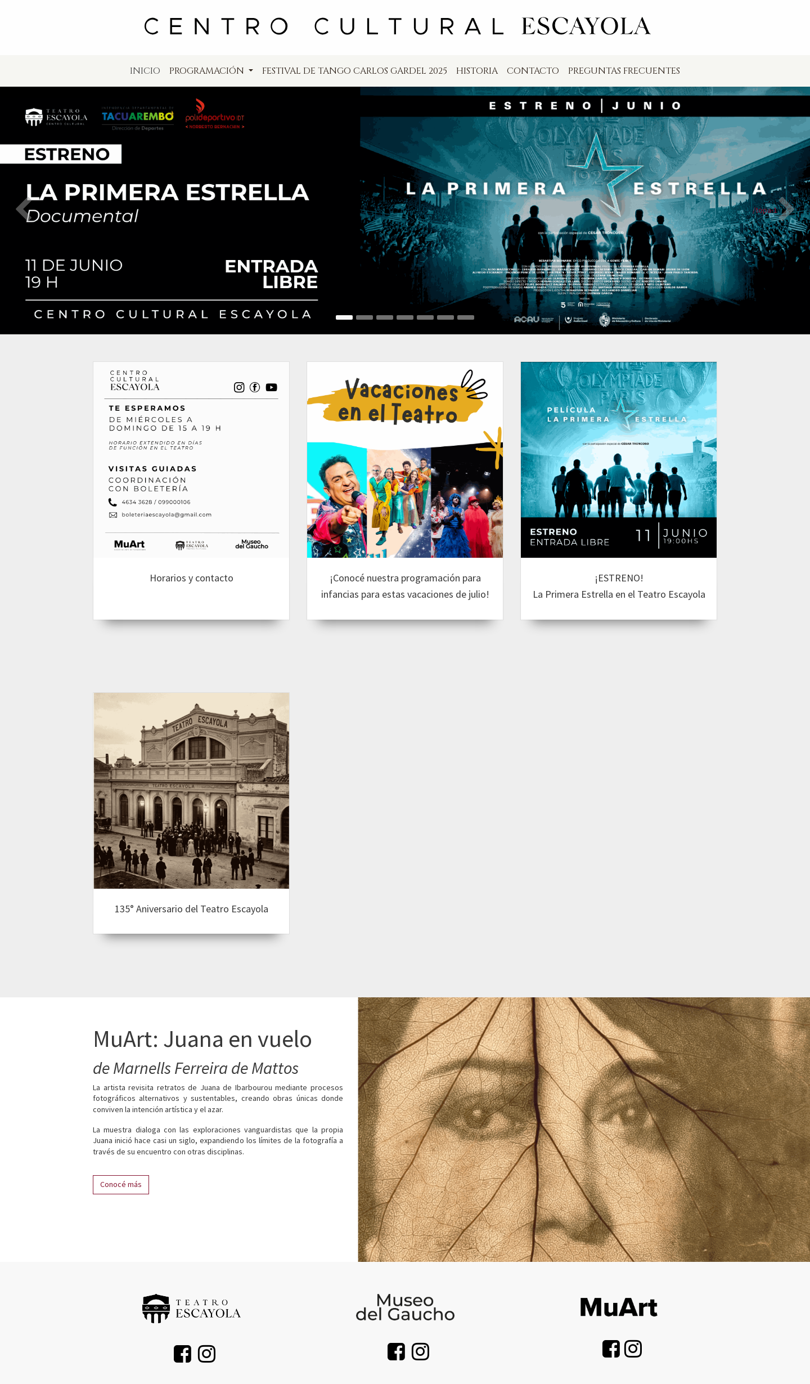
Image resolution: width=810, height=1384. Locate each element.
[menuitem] (145, 71)
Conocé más (121, 1184)
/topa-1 (765, 210)
